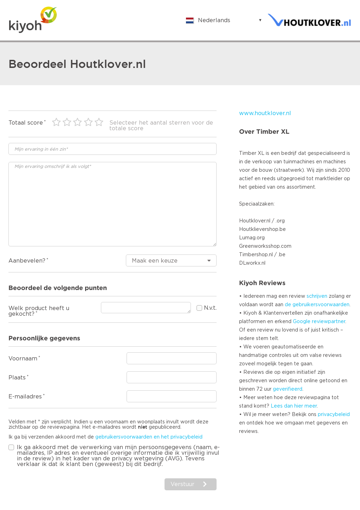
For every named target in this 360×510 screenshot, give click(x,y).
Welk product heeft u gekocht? (38, 311)
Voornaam (22, 358)
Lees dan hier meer (294, 406)
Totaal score (25, 123)
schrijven (317, 296)
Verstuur (182, 484)
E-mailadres (25, 396)
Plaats (17, 377)
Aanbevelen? (26, 261)
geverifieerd (287, 389)
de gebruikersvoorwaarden (317, 304)
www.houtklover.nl (265, 113)
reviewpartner (328, 321)
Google (301, 321)
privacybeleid (334, 414)
